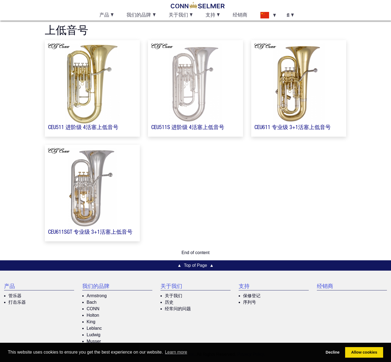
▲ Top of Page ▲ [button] (195, 265)
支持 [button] (210, 15)
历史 (169, 302)
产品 (9, 287)
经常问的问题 (178, 308)
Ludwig (93, 334)
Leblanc (94, 328)
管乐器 (14, 295)
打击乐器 (17, 302)
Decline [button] (332, 352)
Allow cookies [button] (364, 352)
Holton (93, 315)
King (91, 321)
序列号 (249, 302)
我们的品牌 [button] (139, 15)
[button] (268, 15)
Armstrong (97, 295)
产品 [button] (104, 15)
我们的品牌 (95, 287)
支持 (244, 287)
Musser (94, 341)
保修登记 (251, 295)
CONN (93, 308)
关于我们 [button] (178, 15)
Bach (91, 302)
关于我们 (171, 287)
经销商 (240, 15)
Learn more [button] (176, 352)
